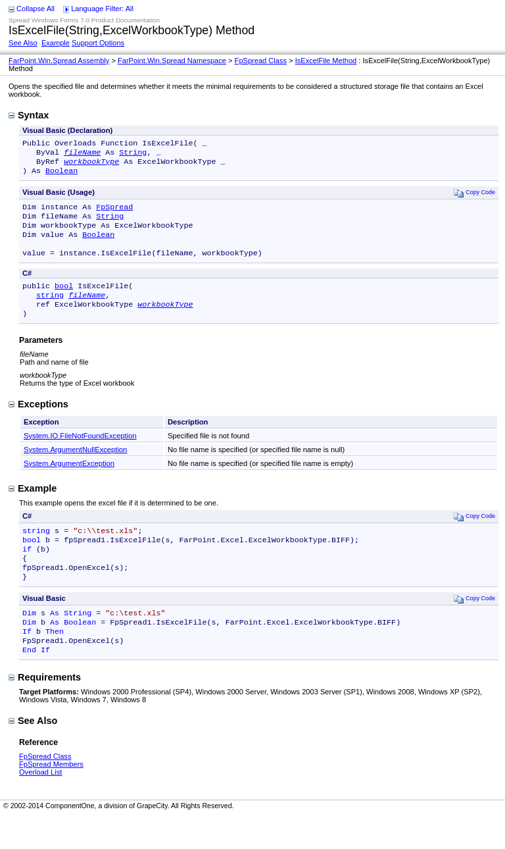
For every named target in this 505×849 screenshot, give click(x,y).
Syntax (29, 115)
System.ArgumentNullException (75, 468)
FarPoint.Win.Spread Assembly (59, 60)
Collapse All (35, 9)
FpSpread (114, 213)
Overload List (40, 805)
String (133, 154)
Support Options (98, 43)
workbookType (91, 165)
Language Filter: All (102, 9)
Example (55, 43)
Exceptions (38, 422)
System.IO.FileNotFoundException (80, 454)
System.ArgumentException (69, 482)
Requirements (45, 710)
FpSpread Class (261, 60)
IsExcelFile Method (326, 60)
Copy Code (474, 198)
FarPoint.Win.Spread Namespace (172, 60)
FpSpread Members (51, 797)
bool (64, 300)
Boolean (61, 175)
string (50, 310)
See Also (23, 43)
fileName (82, 154)
